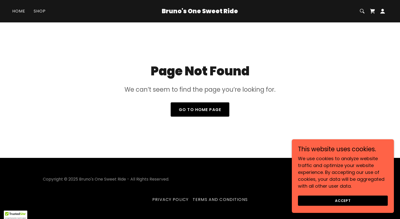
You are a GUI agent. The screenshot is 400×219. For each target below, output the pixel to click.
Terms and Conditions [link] (220, 199)
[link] (200, 11)
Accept (343, 211)
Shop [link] (40, 11)
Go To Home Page (200, 110)
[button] (383, 11)
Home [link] (19, 11)
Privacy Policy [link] (170, 199)
